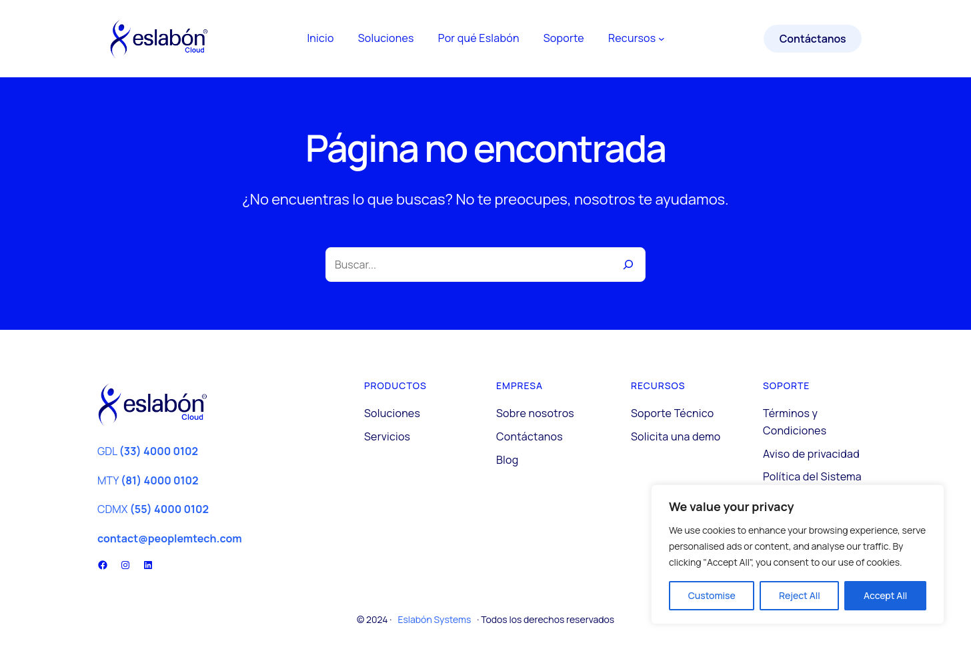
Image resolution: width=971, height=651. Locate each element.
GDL (147, 451)
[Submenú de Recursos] (661, 38)
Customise (712, 595)
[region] (797, 554)
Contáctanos (813, 38)
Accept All (885, 595)
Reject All (799, 595)
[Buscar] (628, 265)
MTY (148, 480)
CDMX (153, 509)
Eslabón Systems (434, 619)
